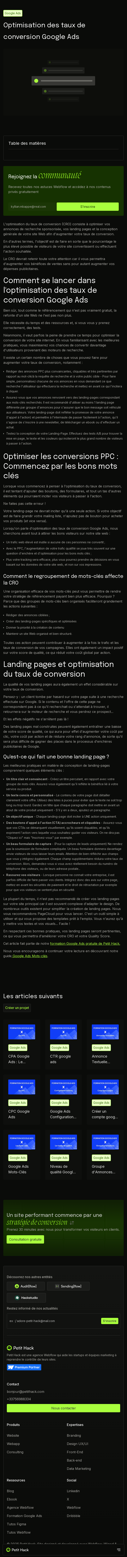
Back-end (74, 1460)
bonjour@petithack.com (25, 1391)
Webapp (13, 1444)
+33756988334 (19, 1399)
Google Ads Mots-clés (29, 956)
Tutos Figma (16, 1524)
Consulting (15, 1452)
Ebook (12, 1499)
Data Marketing (79, 1469)
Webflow (74, 1507)
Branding (74, 1435)
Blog (10, 1491)
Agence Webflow (20, 1507)
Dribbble (73, 1516)
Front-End (75, 1452)
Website (13, 1435)
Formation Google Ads (24, 1516)
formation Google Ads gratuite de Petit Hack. (85, 943)
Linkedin (73, 1491)
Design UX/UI (77, 1444)
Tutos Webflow (19, 1532)
